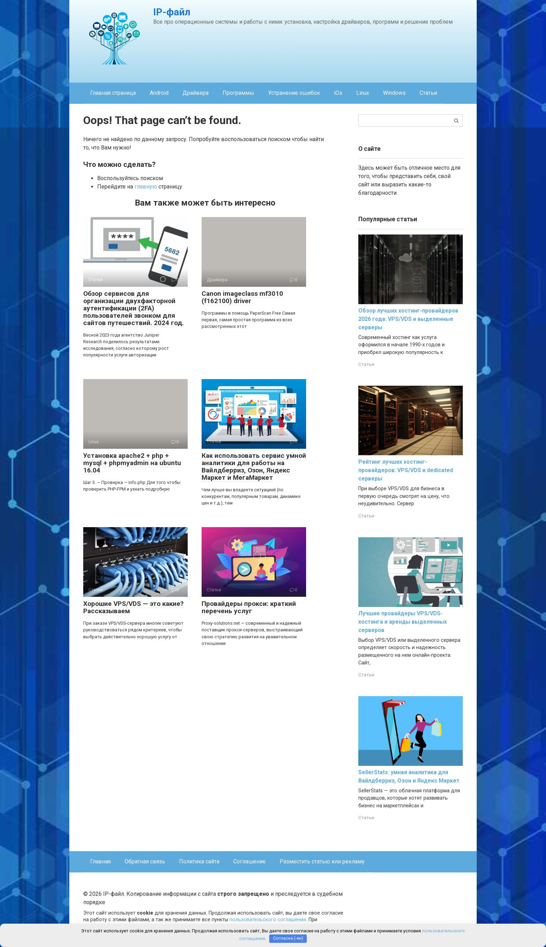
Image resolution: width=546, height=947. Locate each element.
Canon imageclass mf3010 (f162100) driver (242, 297)
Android (159, 93)
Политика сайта (199, 861)
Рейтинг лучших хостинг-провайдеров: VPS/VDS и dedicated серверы (405, 470)
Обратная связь (145, 861)
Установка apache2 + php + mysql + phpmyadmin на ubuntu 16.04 (132, 463)
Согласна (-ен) (288, 938)
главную (145, 186)
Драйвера (195, 93)
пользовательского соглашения (267, 920)
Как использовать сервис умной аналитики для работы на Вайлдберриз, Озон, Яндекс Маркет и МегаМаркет (254, 467)
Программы (238, 93)
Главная (100, 861)
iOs (338, 93)
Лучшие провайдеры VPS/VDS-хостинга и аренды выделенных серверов (402, 621)
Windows (394, 93)
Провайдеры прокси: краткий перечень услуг (249, 607)
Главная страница (113, 93)
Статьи (428, 93)
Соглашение (249, 861)
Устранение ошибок (294, 93)
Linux (362, 93)
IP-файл (171, 12)
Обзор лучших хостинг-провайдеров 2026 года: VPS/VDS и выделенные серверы (408, 319)
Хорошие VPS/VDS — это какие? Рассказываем (133, 607)
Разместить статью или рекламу (322, 861)
